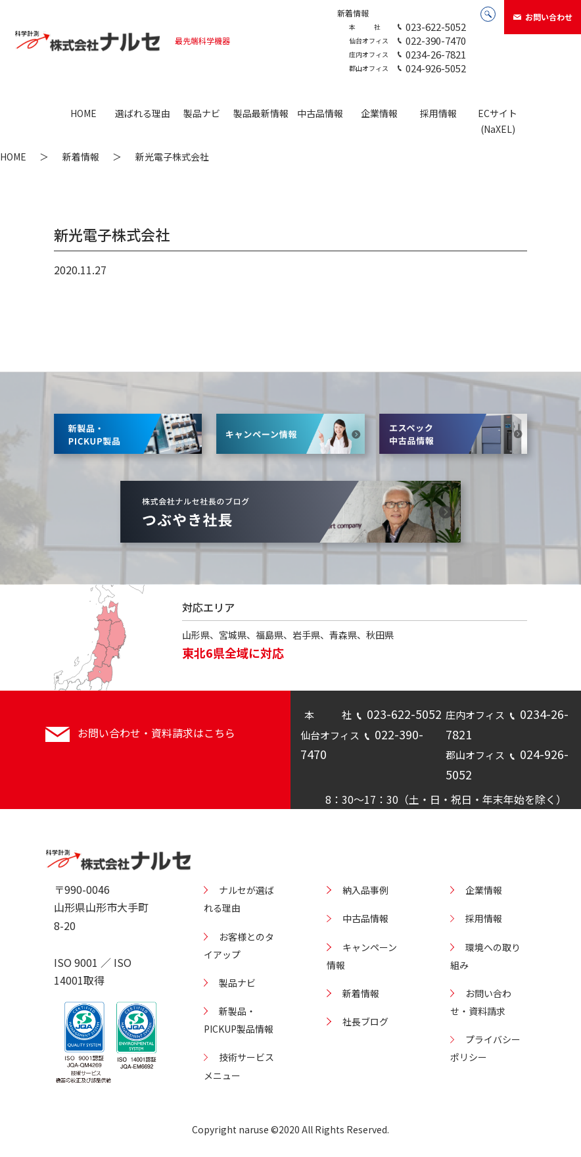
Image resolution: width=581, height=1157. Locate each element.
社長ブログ (365, 1021)
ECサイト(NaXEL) (497, 121)
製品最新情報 (261, 113)
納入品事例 (365, 890)
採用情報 (438, 113)
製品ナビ (201, 113)
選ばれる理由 (142, 113)
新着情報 (353, 12)
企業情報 (379, 113)
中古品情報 (320, 113)
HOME (83, 113)
